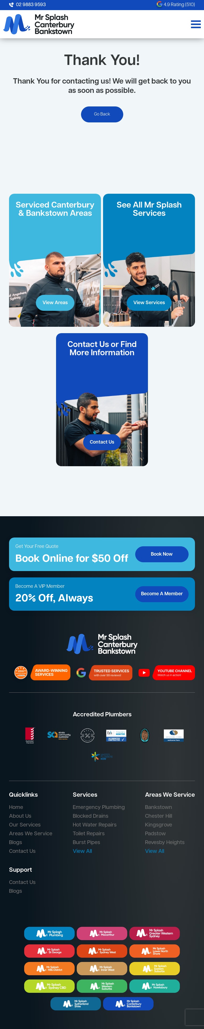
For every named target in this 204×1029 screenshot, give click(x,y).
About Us (20, 816)
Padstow (155, 834)
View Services (149, 302)
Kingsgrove (158, 825)
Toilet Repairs (89, 834)
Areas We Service (30, 834)
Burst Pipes (86, 842)
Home (16, 807)
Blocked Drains (90, 816)
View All (82, 851)
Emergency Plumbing (99, 807)
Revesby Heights (165, 842)
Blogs (15, 842)
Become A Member (162, 594)
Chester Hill (158, 816)
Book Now (162, 554)
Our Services (25, 825)
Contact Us (102, 442)
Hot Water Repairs (95, 825)
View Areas (55, 302)
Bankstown (158, 807)
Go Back (102, 114)
